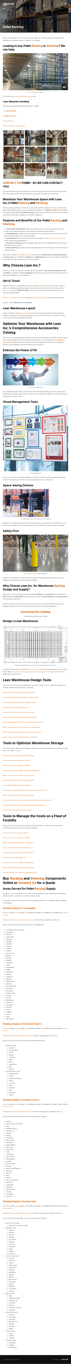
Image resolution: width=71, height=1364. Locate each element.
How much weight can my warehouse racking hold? (18, 780)
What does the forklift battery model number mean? (18, 867)
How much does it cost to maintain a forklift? (16, 765)
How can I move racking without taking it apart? (17, 810)
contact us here (7, 1106)
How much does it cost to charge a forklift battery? (18, 852)
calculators (46, 685)
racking (19, 38)
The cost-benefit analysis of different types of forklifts (19, 702)
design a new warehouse (19, 672)
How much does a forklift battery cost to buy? (17, 760)
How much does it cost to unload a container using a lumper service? (24, 805)
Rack (51, 210)
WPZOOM (65, 1359)
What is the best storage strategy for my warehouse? (19, 692)
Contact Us (27, 883)
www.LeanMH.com (8, 121)
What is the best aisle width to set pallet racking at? (18, 795)
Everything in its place (56, 238)
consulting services (42, 297)
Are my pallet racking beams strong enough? (16, 785)
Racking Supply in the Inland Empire (22, 1023)
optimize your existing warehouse (38, 672)
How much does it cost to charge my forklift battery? (19, 755)
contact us (30, 96)
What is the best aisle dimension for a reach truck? (18, 843)
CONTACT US (12, 183)
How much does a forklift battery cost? (14, 857)
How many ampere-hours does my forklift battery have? (20, 872)
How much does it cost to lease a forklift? (15, 833)
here (58, 920)
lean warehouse (25, 313)
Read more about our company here (14, 126)
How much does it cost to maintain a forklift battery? (18, 862)
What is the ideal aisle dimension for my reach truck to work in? (22, 732)
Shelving (53, 45)
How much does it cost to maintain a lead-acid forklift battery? (21, 770)
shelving (23, 96)
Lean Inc (9, 3)
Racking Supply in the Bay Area (19, 1201)
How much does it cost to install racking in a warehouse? (20, 737)
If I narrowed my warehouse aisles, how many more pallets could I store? (25, 790)
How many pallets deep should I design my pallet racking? (20, 697)
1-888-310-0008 (10, 111)
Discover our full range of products (13, 297)
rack (26, 912)
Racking (37, 45)
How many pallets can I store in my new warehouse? (19, 712)
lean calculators (34, 669)
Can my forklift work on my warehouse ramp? (16, 847)
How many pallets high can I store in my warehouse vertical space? (23, 722)
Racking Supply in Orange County (21, 1099)
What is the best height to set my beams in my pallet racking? (21, 727)
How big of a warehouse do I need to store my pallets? (19, 717)
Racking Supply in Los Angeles (19, 908)
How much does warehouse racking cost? (15, 707)
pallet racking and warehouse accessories (20, 920)
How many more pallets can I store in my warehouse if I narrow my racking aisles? (27, 800)
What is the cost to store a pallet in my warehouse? (18, 775)
